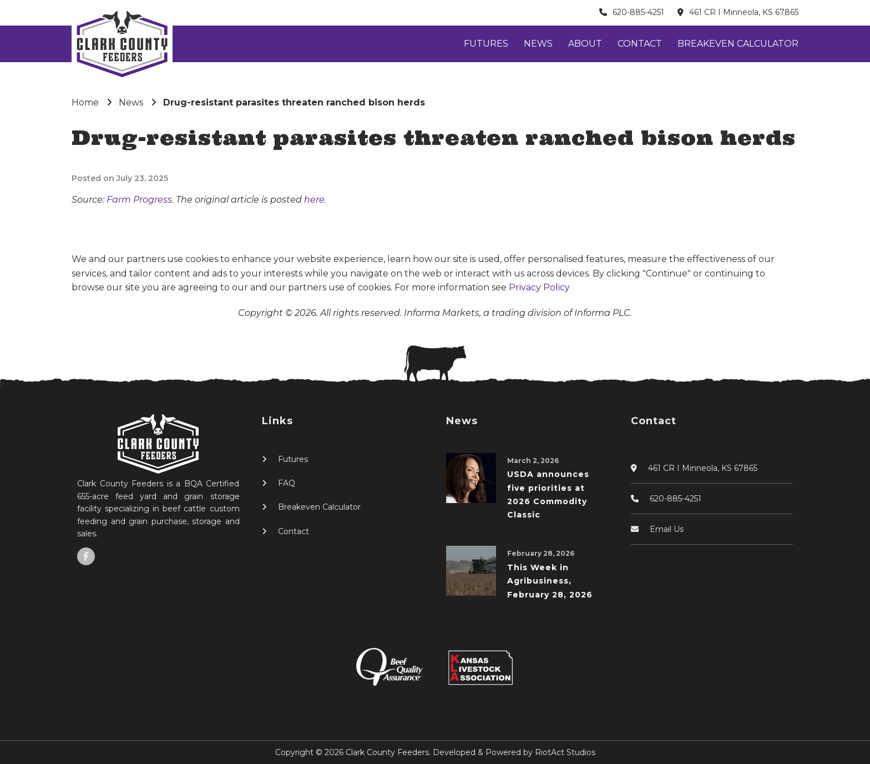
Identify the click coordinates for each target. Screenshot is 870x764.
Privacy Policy (539, 287)
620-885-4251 (638, 12)
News (538, 43)
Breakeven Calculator (737, 43)
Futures (486, 43)
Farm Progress (139, 199)
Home (85, 102)
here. (315, 199)
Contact (640, 43)
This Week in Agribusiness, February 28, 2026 (550, 581)
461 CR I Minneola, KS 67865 (743, 12)
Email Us (667, 529)
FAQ (286, 483)
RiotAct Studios (565, 752)
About (585, 43)
